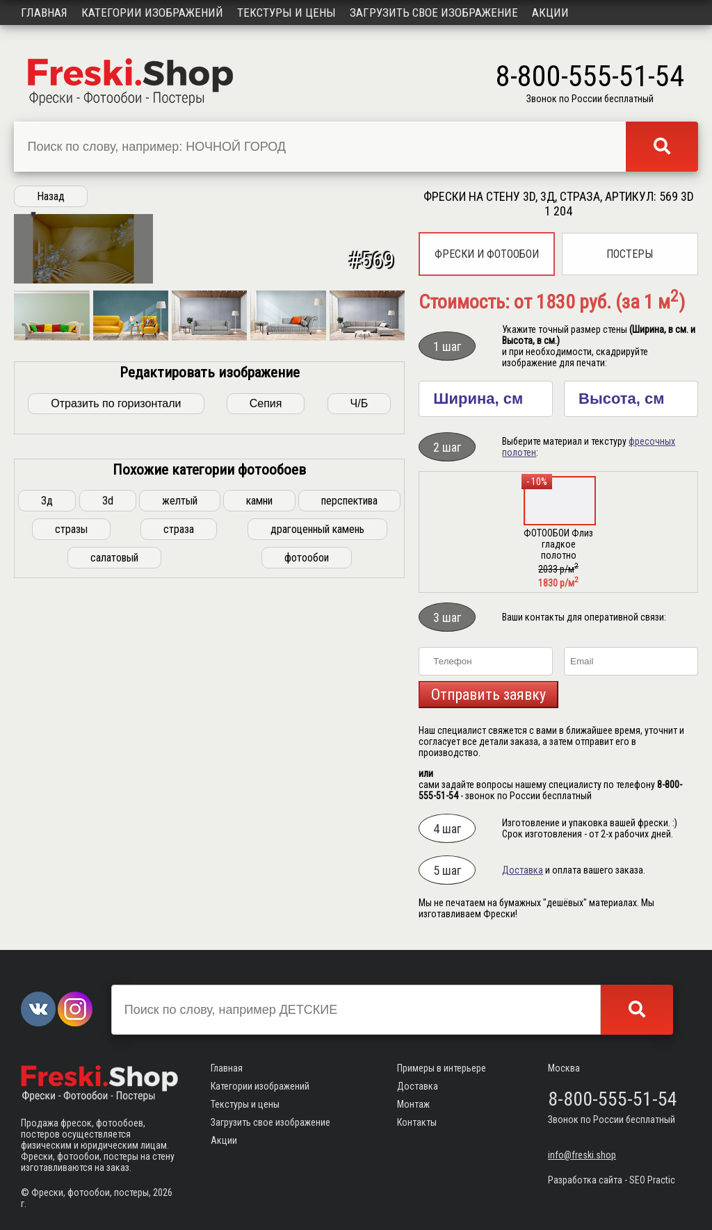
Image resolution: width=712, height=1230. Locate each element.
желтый (179, 703)
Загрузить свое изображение (434, 12)
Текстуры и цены (286, 12)
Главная (44, 12)
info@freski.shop (582, 1155)
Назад (51, 196)
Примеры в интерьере (441, 1068)
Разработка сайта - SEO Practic (611, 1180)
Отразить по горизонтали (116, 606)
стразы (71, 731)
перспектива (349, 703)
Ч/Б (359, 606)
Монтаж (413, 1104)
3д (47, 703)
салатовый (114, 759)
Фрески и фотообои (487, 254)
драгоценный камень (317, 731)
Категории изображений (152, 12)
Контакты (417, 1122)
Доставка (522, 870)
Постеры (629, 254)
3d (107, 703)
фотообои (306, 759)
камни (259, 703)
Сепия (266, 606)
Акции (550, 12)
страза (178, 731)
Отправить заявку (488, 694)
